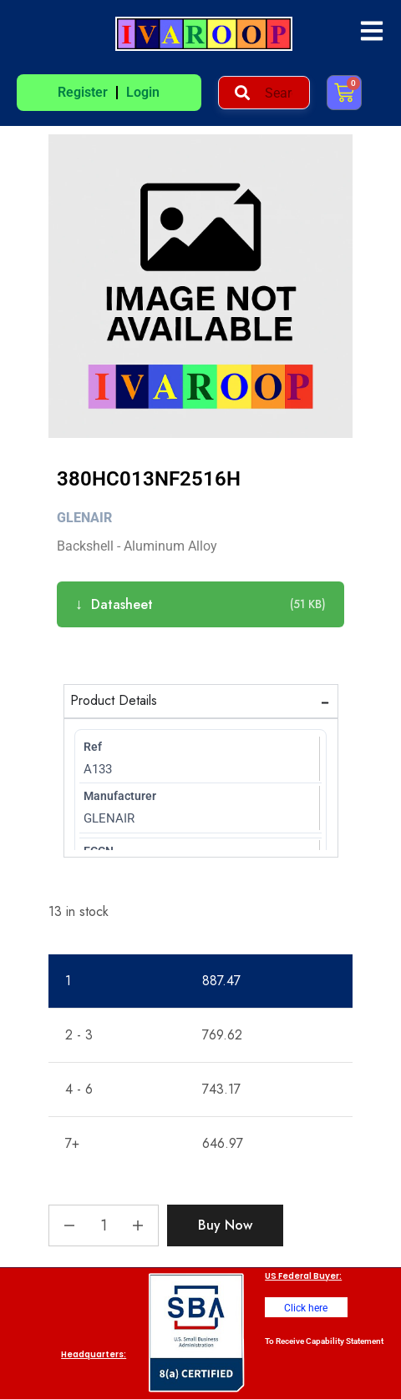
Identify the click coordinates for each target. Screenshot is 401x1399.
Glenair (84, 518)
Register (83, 92)
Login (143, 92)
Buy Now (225, 1225)
